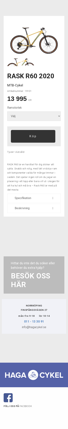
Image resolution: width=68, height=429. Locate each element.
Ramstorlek (14, 107)
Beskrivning (34, 208)
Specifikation (34, 198)
